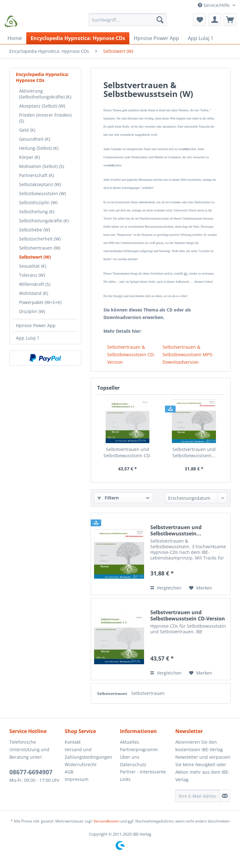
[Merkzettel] (199, 19)
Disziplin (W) (32, 311)
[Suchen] (160, 19)
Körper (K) (29, 157)
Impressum (76, 779)
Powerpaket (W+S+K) (40, 302)
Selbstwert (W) (35, 257)
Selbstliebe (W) (34, 230)
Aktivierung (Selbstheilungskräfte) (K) (45, 94)
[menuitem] (128, 22)
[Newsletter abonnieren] (224, 796)
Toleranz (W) (32, 275)
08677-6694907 (30, 772)
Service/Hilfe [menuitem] (214, 5)
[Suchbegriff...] (128, 19)
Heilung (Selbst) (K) (38, 148)
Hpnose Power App (36, 325)
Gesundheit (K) (34, 139)
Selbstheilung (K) (36, 212)
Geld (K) (27, 130)
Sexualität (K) (32, 266)
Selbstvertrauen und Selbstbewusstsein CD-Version (127, 452)
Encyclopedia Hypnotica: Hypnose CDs (42, 77)
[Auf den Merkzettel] (200, 588)
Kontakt (73, 742)
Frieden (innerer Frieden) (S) (45, 118)
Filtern (108, 498)
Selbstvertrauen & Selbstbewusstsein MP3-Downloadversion (187, 354)
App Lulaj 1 (27, 338)
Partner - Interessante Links (143, 775)
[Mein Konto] (214, 19)
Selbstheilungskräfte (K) (44, 221)
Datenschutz (133, 764)
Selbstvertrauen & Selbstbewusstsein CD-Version (131, 354)
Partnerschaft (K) (36, 175)
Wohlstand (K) (33, 293)
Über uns (129, 757)
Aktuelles (129, 742)
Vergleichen (166, 588)
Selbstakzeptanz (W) (40, 184)
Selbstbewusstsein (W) (42, 193)
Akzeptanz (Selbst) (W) (42, 106)
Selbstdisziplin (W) (38, 202)
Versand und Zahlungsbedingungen (88, 753)
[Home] (14, 38)
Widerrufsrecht (81, 764)
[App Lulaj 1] (200, 38)
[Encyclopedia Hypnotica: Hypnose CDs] (77, 38)
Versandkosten (106, 821)
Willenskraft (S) (34, 284)
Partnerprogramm (139, 749)
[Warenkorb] (230, 19)
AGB (69, 772)
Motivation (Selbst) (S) (41, 166)
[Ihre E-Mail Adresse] (197, 796)
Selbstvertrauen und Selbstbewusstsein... (194, 452)
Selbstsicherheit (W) (40, 239)
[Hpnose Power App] (156, 38)
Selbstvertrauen (112, 693)
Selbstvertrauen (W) (39, 248)
